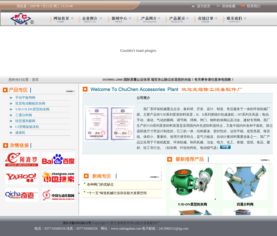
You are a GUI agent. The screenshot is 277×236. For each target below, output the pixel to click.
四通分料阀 (245, 204)
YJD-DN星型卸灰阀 (192, 204)
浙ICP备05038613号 (77, 223)
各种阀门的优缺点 (100, 184)
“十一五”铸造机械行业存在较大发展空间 (117, 193)
